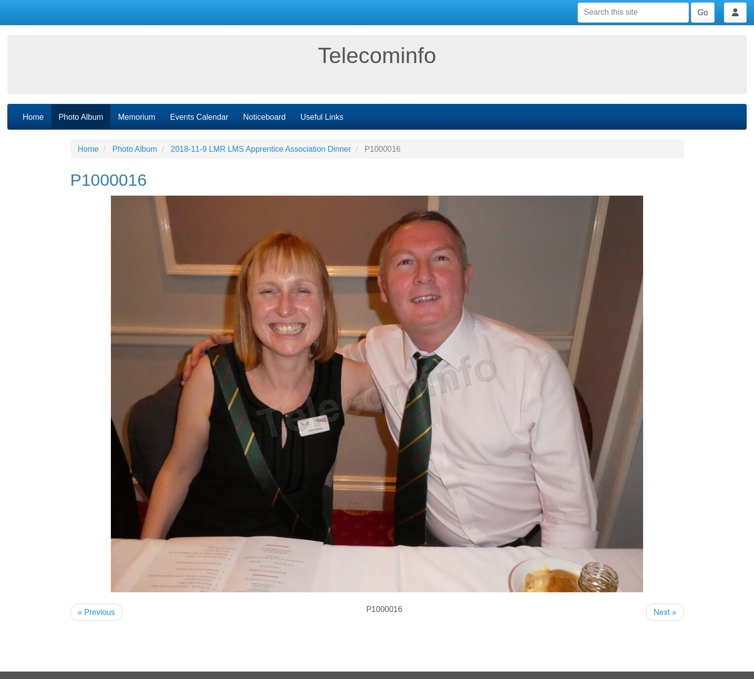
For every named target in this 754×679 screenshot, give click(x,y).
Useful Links (322, 117)
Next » (664, 612)
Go (702, 12)
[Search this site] (633, 12)
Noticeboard (264, 117)
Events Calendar (199, 117)
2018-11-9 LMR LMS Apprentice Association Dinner (261, 149)
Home (33, 117)
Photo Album (81, 117)
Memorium (136, 117)
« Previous (96, 612)
